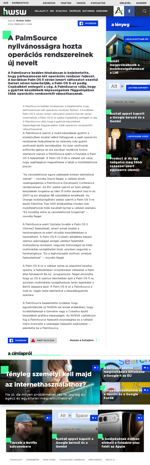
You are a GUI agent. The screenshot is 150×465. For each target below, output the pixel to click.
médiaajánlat (32, 459)
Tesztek (65, 3)
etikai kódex (49, 459)
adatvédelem (95, 459)
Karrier (141, 3)
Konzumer (101, 11)
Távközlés (75, 11)
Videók (81, 3)
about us (110, 459)
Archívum (49, 3)
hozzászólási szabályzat (72, 459)
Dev (52, 11)
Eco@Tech (61, 11)
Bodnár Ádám (23, 20)
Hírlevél (125, 3)
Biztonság (89, 11)
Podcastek (98, 3)
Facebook (87, 23)
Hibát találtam (42, 340)
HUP (5, 3)
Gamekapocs (20, 3)
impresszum (16, 459)
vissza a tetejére (82, 340)
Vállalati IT (41, 11)
